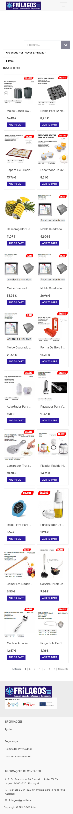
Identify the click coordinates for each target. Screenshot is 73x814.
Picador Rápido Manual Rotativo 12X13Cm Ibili (52, 465)
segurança (11, 741)
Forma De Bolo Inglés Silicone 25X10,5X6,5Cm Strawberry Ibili (52, 347)
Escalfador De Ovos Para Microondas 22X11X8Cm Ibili (52, 170)
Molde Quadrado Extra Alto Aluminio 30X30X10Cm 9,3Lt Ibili (52, 229)
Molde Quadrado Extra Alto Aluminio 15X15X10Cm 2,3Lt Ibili (19, 347)
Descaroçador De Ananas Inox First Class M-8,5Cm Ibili (19, 229)
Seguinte (63, 669)
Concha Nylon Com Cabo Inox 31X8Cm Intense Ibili (52, 584)
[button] (26, 52)
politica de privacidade (19, 749)
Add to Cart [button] (16, 125)
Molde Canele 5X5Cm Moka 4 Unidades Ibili (19, 111)
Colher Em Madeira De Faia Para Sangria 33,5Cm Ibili (19, 584)
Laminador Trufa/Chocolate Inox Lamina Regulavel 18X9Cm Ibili (19, 465)
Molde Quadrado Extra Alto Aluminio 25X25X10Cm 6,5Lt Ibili (19, 288)
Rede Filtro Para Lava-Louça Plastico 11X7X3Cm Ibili (19, 525)
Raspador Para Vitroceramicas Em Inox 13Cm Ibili (52, 406)
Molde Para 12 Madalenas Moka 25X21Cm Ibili (52, 111)
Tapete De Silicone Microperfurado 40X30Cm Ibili (19, 170)
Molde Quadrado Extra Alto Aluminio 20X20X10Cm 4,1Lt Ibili (52, 288)
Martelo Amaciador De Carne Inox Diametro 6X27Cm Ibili (19, 643)
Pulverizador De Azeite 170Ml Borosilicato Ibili (52, 525)
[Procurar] (65, 45)
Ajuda (8, 729)
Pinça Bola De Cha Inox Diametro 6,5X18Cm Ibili (52, 643)
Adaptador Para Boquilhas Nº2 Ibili (19, 406)
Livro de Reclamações (18, 756)
